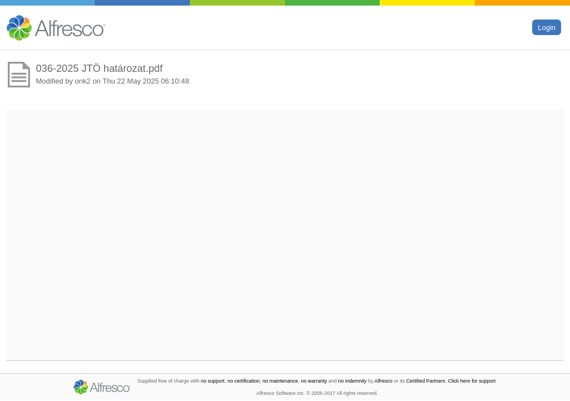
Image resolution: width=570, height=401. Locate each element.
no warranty (314, 381)
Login (547, 27)
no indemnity (352, 381)
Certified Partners (425, 381)
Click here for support (472, 381)
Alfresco (384, 381)
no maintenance (280, 381)
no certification (243, 381)
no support (213, 381)
